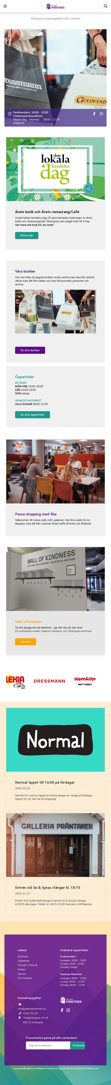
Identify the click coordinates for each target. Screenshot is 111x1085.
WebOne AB (92, 1068)
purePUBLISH (66, 1068)
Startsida (23, 956)
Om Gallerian (25, 978)
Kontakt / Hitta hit (28, 965)
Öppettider (24, 960)
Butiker (22, 969)
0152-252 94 (28, 1013)
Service (22, 974)
